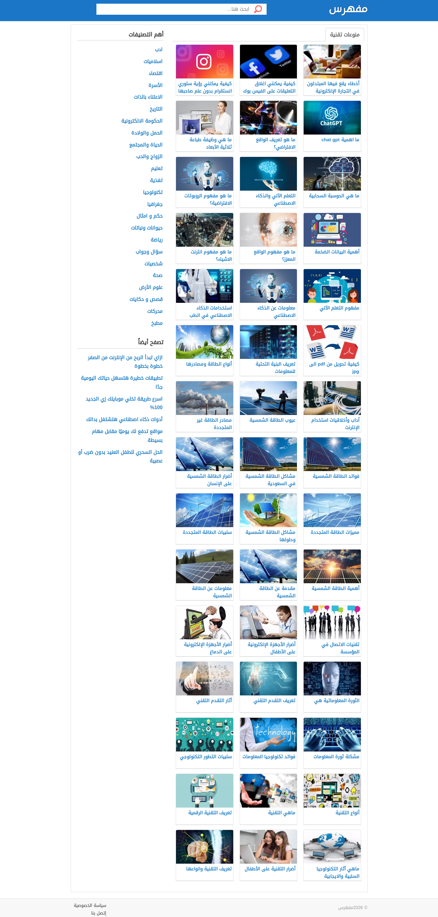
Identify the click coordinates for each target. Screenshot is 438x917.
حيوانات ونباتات (147, 228)
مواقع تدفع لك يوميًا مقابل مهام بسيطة (127, 436)
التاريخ (156, 109)
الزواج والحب (149, 156)
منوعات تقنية (345, 35)
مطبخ (157, 323)
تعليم (157, 168)
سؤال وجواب (149, 252)
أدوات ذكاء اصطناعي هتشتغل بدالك (124, 419)
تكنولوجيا (153, 192)
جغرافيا (155, 204)
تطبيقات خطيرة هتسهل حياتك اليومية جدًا (122, 383)
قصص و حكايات (146, 299)
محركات (155, 311)
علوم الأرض (151, 287)
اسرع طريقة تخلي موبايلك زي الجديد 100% (124, 404)
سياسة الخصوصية (90, 905)
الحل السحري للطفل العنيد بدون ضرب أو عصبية (120, 457)
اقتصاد (155, 73)
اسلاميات (153, 61)
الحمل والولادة (147, 133)
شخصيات (153, 264)
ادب (159, 49)
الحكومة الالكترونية (142, 121)
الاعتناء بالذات (148, 97)
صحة (158, 275)
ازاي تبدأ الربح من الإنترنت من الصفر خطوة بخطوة (125, 362)
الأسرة (155, 85)
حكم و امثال (150, 216)
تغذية (156, 180)
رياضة (157, 240)
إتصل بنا (98, 913)
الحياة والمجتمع (146, 145)
